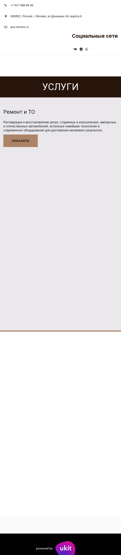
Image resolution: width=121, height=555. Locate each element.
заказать (21, 141)
